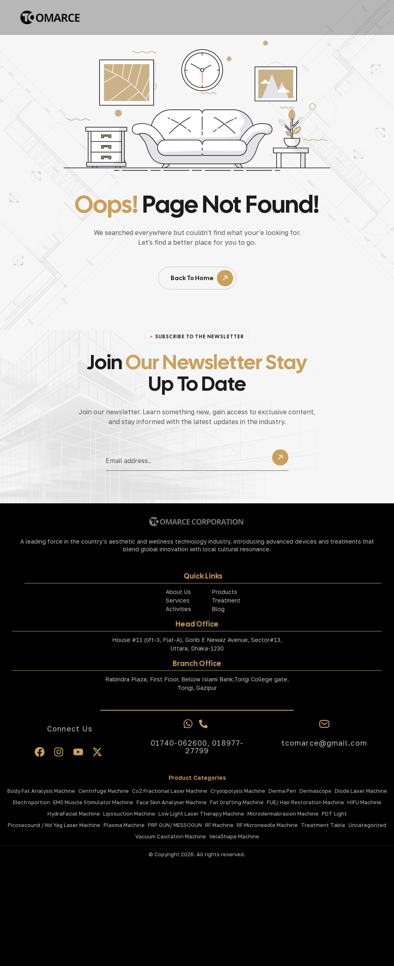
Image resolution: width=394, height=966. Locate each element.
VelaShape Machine (234, 836)
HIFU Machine (364, 802)
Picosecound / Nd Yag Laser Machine (54, 825)
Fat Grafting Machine (237, 802)
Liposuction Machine (129, 813)
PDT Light (334, 813)
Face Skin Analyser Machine (171, 802)
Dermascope (315, 791)
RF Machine (219, 825)
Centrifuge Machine (103, 791)
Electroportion (31, 802)
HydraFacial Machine (74, 813)
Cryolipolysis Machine (237, 791)
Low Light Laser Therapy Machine (201, 813)
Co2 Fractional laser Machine (169, 791)
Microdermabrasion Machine (282, 813)
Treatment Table (323, 825)
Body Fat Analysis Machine (41, 791)
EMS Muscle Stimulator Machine (93, 802)
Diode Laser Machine (361, 791)
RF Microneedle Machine (267, 825)
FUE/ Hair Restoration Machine (305, 802)
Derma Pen (282, 791)
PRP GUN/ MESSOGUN (175, 825)
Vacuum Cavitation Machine (170, 836)
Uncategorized (367, 825)
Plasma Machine (124, 825)
